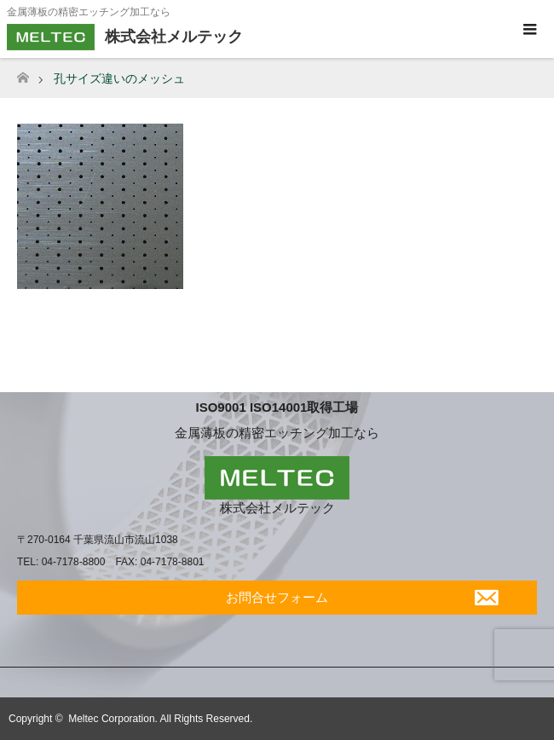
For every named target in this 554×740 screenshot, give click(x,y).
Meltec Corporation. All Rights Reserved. (160, 719)
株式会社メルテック (277, 507)
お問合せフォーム (277, 597)
